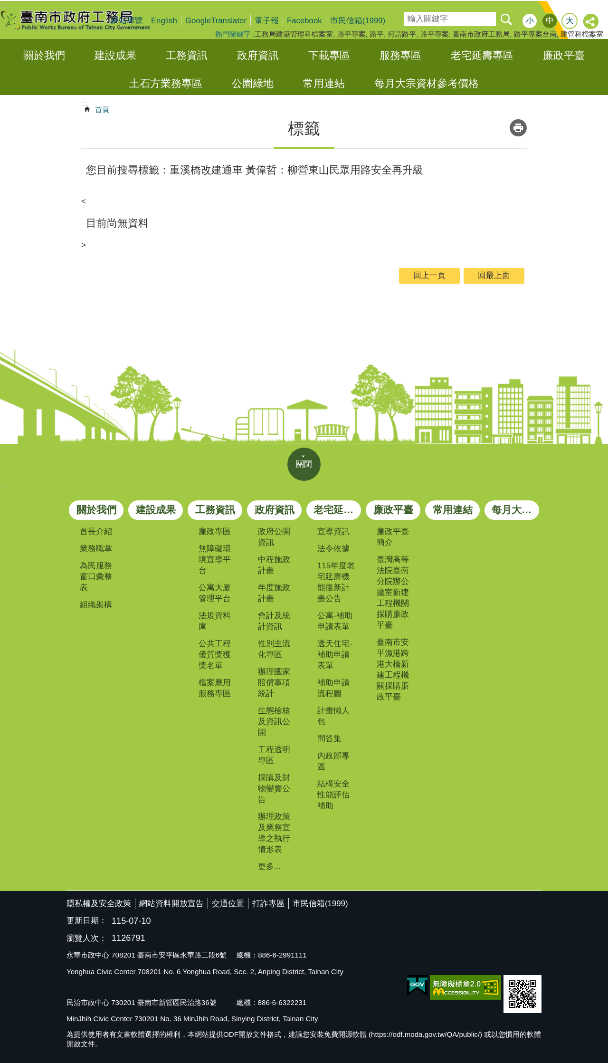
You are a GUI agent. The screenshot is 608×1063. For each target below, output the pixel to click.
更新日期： (86, 920)
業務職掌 (96, 548)
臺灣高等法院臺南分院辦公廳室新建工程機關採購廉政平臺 (393, 592)
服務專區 (400, 55)
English (164, 20)
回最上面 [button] (494, 275)
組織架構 (96, 604)
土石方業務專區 (165, 83)
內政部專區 (333, 761)
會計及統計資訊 (274, 621)
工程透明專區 (274, 755)
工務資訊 (187, 55)
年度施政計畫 (274, 593)
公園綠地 (253, 83)
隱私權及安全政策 (98, 903)
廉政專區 (215, 531)
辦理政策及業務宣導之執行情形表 (274, 833)
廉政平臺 (564, 55)
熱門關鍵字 (233, 34)
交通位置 (228, 903)
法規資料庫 (215, 621)
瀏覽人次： (86, 939)
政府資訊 (258, 55)
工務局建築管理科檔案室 (294, 34)
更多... (269, 866)
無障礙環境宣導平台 (215, 559)
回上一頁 (429, 275)
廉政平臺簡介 (393, 537)
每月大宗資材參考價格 (426, 83)
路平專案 (351, 34)
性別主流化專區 (274, 649)
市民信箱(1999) (358, 20)
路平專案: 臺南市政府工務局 (465, 34)
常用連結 (324, 83)
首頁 (102, 109)
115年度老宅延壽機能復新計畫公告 (336, 582)
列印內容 (518, 127)
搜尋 (410, 15)
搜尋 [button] (505, 19)
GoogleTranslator (216, 20)
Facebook (304, 20)
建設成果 (115, 55)
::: (3, 485)
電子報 (267, 20)
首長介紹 (96, 531)
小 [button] (530, 20)
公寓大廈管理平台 (215, 593)
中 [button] (550, 20)
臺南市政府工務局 (83, 20)
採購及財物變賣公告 (274, 788)
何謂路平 (402, 34)
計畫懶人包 (333, 716)
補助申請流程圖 (333, 688)
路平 (377, 34)
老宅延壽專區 (482, 55)
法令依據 (333, 548)
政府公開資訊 (274, 537)
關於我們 (44, 55)
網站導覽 (127, 20)
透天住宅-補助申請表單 (334, 654)
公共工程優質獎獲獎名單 (215, 654)
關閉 (304, 464)
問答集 (329, 738)
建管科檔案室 (581, 34)
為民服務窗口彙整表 (96, 576)
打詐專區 (268, 903)
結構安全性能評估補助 (333, 794)
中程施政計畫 (274, 565)
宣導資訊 (333, 531)
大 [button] (570, 20)
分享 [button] (591, 22)
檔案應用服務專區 (215, 688)
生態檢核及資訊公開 (274, 721)
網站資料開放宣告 (171, 903)
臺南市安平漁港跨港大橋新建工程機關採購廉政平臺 (393, 669)
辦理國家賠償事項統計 (274, 682)
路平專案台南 (535, 34)
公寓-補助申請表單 (334, 621)
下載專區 (329, 55)
